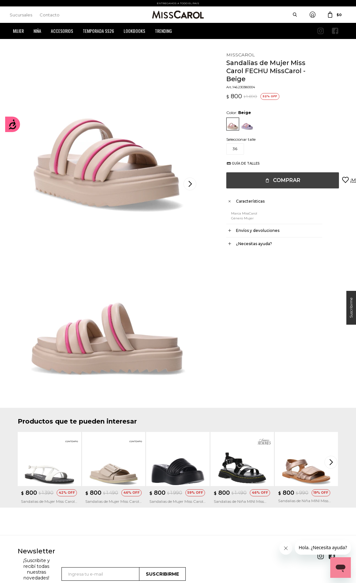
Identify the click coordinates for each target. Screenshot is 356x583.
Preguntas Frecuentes (121, 511)
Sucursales (21, 14)
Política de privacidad (204, 501)
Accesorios (62, 30)
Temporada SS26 (98, 30)
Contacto (50, 14)
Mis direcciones (31, 511)
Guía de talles (239, 163)
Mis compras (29, 501)
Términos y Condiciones (123, 501)
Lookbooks (134, 30)
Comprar (280, 180)
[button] (331, 330)
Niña (37, 30)
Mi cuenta (27, 492)
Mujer (18, 30)
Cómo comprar (115, 492)
